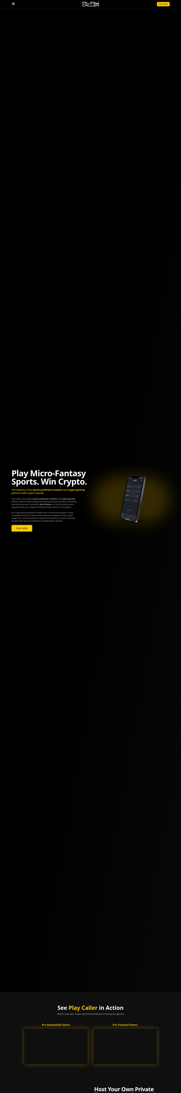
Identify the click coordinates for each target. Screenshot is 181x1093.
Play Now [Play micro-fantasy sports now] (22, 528)
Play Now (163, 4)
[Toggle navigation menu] (13, 4)
